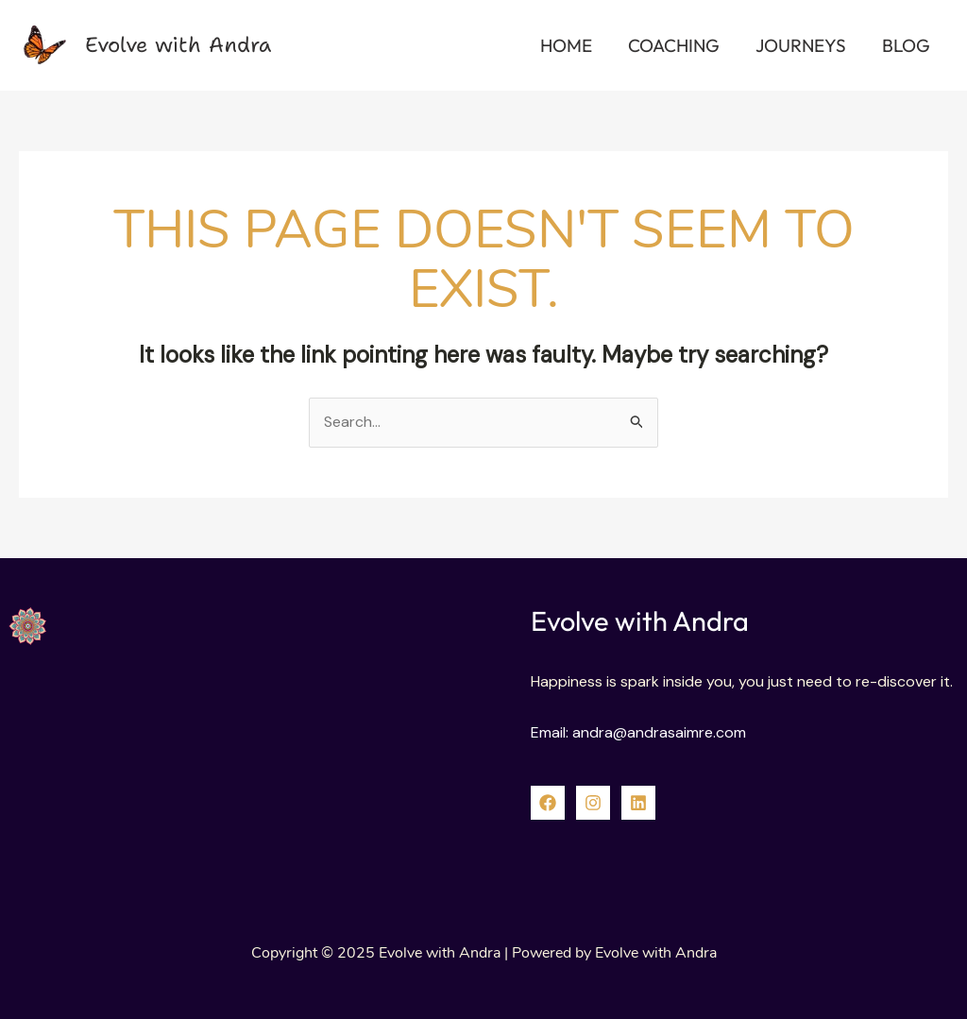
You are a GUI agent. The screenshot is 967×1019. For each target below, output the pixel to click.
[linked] (638, 803)
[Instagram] (593, 803)
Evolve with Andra (178, 45)
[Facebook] (548, 803)
